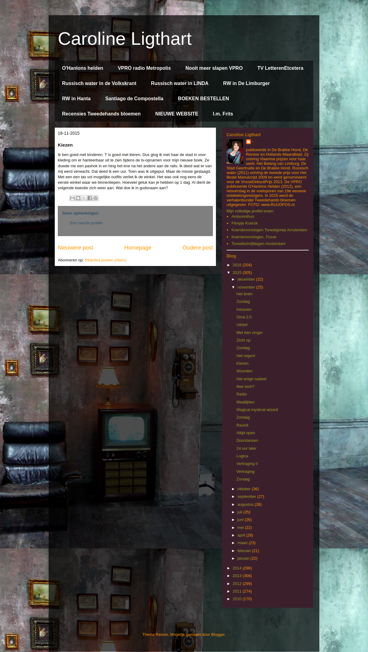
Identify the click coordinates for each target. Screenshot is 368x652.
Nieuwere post (75, 248)
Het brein (244, 294)
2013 (238, 575)
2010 (238, 599)
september (247, 496)
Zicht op (243, 340)
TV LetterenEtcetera (280, 68)
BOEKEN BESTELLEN (203, 98)
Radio (241, 394)
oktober (245, 489)
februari (245, 550)
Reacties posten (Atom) (105, 260)
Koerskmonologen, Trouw (253, 237)
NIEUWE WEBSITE (176, 113)
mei (241, 527)
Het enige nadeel (251, 379)
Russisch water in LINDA (179, 83)
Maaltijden (245, 402)
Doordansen (247, 440)
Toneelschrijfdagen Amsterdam (258, 243)
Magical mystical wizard (257, 409)
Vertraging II (247, 463)
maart (243, 542)
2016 (238, 265)
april (242, 535)
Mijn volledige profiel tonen (250, 211)
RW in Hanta (76, 98)
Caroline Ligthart (125, 38)
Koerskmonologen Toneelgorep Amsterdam (269, 230)
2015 (238, 272)
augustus (246, 504)
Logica (242, 456)
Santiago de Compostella (134, 98)
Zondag (243, 301)
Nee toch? (245, 386)
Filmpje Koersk (244, 223)
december (247, 279)
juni (241, 519)
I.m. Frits (223, 113)
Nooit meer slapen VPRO (214, 68)
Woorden (244, 371)
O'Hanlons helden (82, 68)
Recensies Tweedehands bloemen (101, 113)
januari (244, 558)
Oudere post (197, 248)
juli (241, 512)
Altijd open (245, 433)
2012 (238, 583)
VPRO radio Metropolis (144, 68)
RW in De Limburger (246, 83)
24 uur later (246, 448)
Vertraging (245, 471)
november (247, 287)
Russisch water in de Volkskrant (99, 83)
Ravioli (242, 425)
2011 (238, 591)
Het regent (245, 355)
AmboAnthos (242, 216)
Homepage (137, 248)
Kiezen (242, 363)
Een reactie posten (86, 223)
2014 (238, 568)
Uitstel (241, 324)
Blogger (217, 634)
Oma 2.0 (244, 317)
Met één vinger (249, 332)
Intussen (243, 309)
